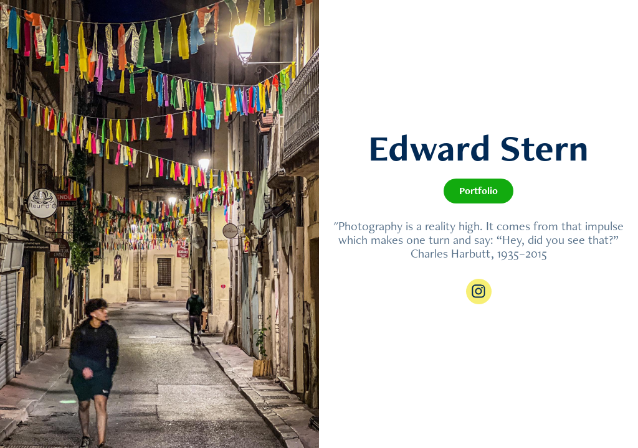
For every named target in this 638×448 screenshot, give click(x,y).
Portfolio (478, 190)
